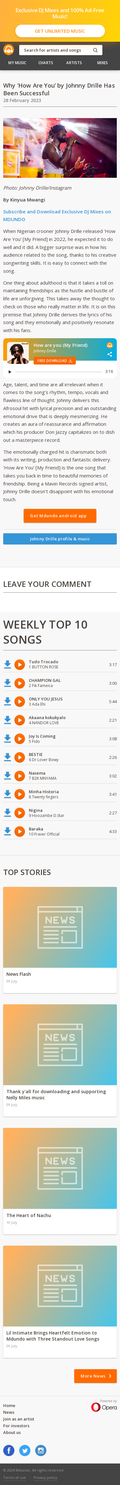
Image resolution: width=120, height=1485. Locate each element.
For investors (16, 1426)
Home (9, 1405)
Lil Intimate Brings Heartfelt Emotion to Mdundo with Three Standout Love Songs (52, 1336)
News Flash (18, 974)
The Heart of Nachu (28, 1215)
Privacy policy (45, 1477)
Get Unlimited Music (60, 31)
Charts (45, 62)
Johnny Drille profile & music (60, 539)
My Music (17, 62)
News (8, 1412)
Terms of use (14, 1477)
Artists (74, 62)
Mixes (102, 62)
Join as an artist (18, 1419)
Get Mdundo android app (58, 516)
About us (12, 1432)
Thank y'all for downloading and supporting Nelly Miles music (56, 1094)
